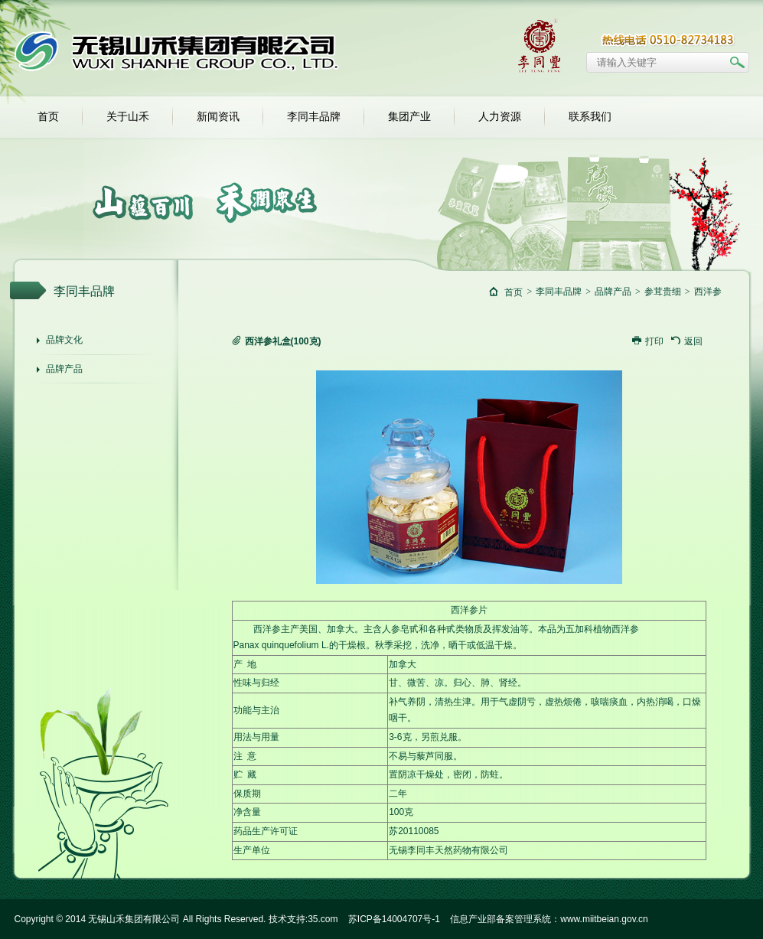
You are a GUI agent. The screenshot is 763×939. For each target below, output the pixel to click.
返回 (687, 341)
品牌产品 (64, 369)
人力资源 (499, 116)
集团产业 (409, 116)
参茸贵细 (662, 291)
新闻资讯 (218, 116)
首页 (48, 116)
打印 (648, 341)
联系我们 (590, 116)
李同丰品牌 (314, 116)
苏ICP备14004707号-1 (394, 919)
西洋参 (708, 291)
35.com (322, 919)
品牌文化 (64, 339)
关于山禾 (127, 116)
